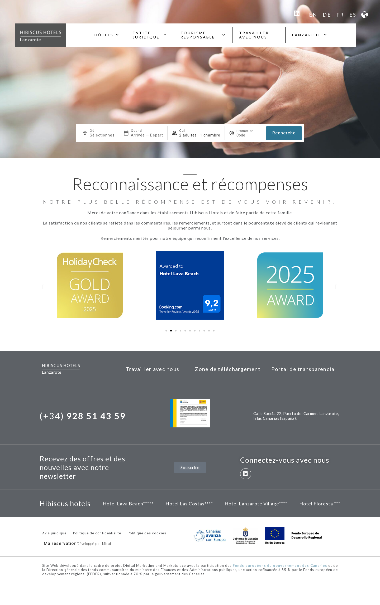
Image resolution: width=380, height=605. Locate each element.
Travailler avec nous (254, 35)
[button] (43, 286)
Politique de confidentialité (97, 533)
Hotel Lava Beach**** (127, 503)
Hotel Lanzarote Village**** (256, 503)
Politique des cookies (147, 533)
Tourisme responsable (203, 35)
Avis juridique (54, 533)
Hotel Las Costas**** (189, 503)
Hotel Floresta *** (319, 503)
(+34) (83, 416)
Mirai (106, 543)
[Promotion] (249, 135)
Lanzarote (309, 35)
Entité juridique (150, 35)
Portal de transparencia (303, 369)
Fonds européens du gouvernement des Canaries (280, 565)
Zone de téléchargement (227, 369)
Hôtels (106, 35)
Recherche (284, 132)
